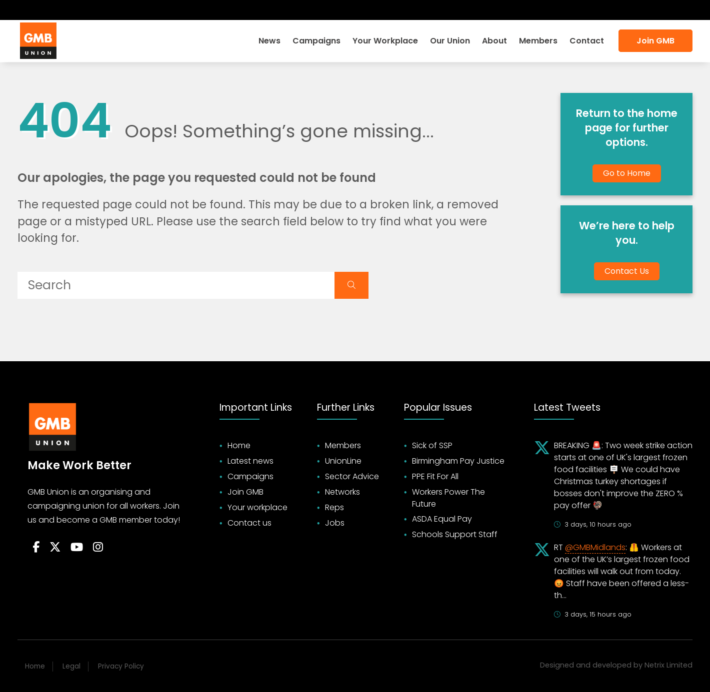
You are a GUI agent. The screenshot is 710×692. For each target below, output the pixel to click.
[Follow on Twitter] (41, 10)
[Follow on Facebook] (25, 10)
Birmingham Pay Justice (458, 461)
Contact (587, 40)
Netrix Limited (668, 665)
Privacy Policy (121, 666)
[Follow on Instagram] (78, 10)
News (269, 40)
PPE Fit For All (435, 476)
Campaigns (316, 40)
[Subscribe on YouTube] (60, 10)
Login (571, 9)
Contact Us (626, 271)
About (494, 40)
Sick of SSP (432, 445)
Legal (71, 666)
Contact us (250, 523)
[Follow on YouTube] (77, 547)
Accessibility (663, 9)
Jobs (334, 523)
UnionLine (343, 461)
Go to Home (626, 173)
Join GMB (655, 40)
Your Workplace (385, 40)
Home (239, 445)
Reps (334, 507)
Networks (342, 492)
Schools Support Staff (455, 534)
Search (610, 9)
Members (538, 40)
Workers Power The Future (448, 498)
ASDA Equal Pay (442, 519)
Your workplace (258, 507)
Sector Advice (352, 476)
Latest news (251, 461)
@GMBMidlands (595, 547)
